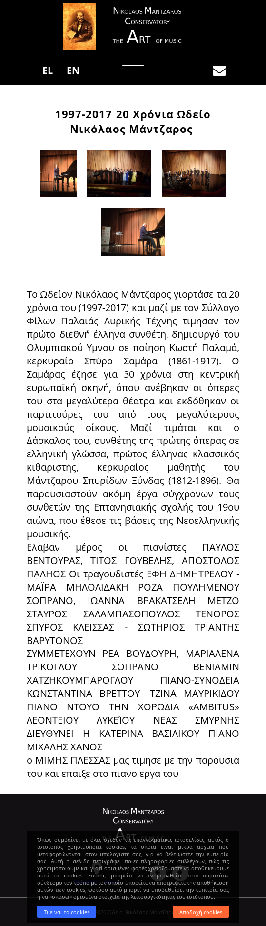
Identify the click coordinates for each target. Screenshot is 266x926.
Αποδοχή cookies (200, 912)
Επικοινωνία (219, 71)
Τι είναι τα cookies (66, 912)
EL (47, 70)
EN (73, 70)
